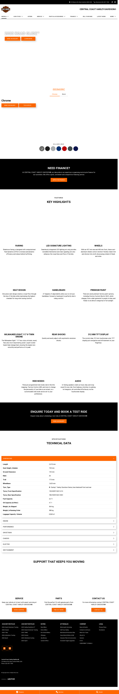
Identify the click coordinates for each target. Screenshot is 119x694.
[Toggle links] (8, 679)
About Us (82, 635)
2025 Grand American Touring (29, 630)
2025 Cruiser (24, 635)
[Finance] (20, 692)
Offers (30, 16)
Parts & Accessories (57, 16)
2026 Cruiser (5, 630)
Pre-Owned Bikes (45, 632)
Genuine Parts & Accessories (68, 638)
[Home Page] (5, 9)
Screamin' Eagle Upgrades (67, 640)
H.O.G (81, 640)
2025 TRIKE (24, 632)
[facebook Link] (112, 2)
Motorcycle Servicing (66, 627)
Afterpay (43, 635)
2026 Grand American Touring (10, 627)
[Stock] (99, 692)
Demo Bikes (44, 630)
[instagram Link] (115, 2)
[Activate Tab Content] (42, 148)
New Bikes (44, 627)
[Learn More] (28, 39)
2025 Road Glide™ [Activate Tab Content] (59, 89)
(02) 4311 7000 (9, 663)
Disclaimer (102, 630)
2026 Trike (5, 632)
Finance (74, 16)
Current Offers (45, 640)
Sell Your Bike (87, 16)
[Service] (59, 692)
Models (5, 16)
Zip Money (44, 638)
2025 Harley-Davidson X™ (28, 627)
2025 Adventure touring (27, 638)
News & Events (84, 627)
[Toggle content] (58, 458)
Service (40, 16)
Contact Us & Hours (85, 630)
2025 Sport (24, 640)
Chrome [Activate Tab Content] (54, 94)
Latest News (101, 16)
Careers (82, 638)
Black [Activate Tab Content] (64, 94)
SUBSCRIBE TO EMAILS (86, 643)
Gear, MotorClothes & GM (67, 635)
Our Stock (18, 16)
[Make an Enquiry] (12, 39)
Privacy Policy (102, 627)
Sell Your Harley (64, 630)
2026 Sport (5, 638)
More (113, 16)
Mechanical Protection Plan (67, 632)
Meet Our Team (84, 632)
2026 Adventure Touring (8, 635)
